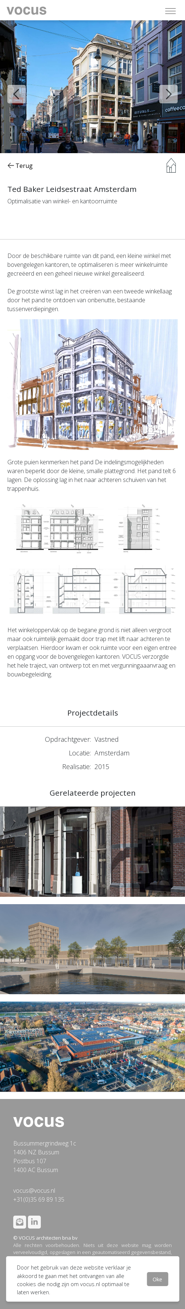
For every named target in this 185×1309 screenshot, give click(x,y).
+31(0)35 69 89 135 (38, 1199)
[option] (92, 86)
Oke (157, 1279)
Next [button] (163, 88)
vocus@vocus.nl (34, 1190)
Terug (20, 166)
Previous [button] (11, 88)
